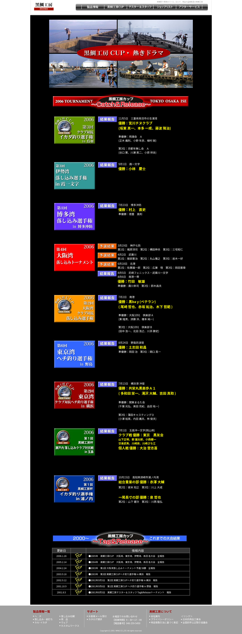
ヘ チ (38, 616)
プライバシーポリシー (162, 619)
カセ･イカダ (41, 622)
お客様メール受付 (97, 616)
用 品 (64, 619)
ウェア (64, 622)
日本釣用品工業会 (192, 619)
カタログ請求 (95, 619)
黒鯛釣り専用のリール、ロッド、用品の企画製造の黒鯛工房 (180, 2)
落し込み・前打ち (44, 619)
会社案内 (155, 616)
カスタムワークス (70, 625)
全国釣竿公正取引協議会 (195, 622)
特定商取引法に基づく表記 (164, 622)
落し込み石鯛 (68, 616)
